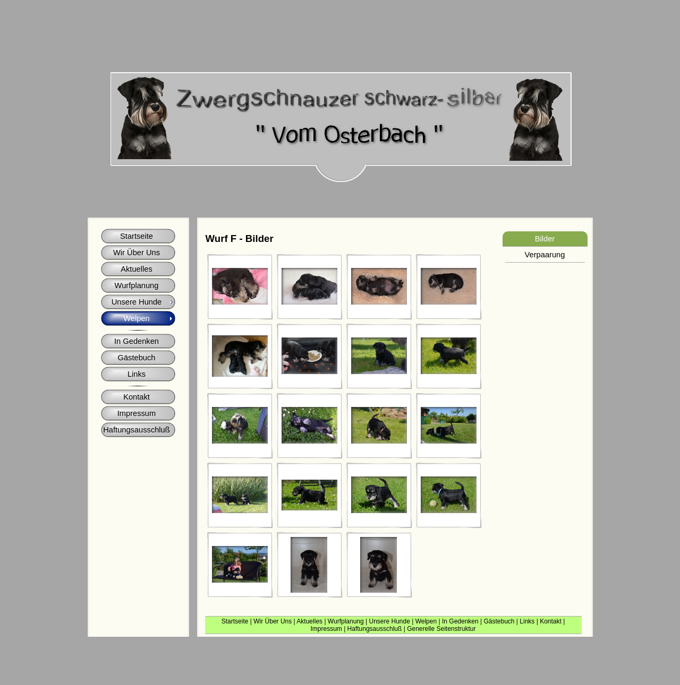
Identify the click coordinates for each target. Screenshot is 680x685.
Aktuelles (309, 621)
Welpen (426, 621)
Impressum (326, 628)
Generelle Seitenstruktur (441, 628)
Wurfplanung (346, 621)
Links (527, 621)
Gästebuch (498, 621)
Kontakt (551, 621)
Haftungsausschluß (374, 628)
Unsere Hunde (389, 621)
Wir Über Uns (272, 621)
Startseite (235, 621)
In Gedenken (460, 621)
